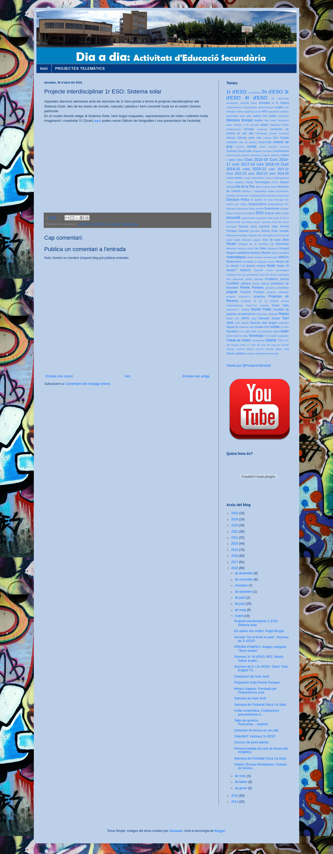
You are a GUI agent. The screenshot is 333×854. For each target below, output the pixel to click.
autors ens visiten (265, 115)
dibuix (259, 186)
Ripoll (229, 318)
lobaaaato (176, 831)
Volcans (250, 353)
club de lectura (248, 142)
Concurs (284, 146)
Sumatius (232, 331)
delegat (230, 186)
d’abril (239, 616)
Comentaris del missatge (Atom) (88, 384)
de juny (240, 604)
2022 (235, 531)
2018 (235, 556)
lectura (241, 248)
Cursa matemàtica (254, 177)
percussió (238, 279)
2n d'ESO (272, 91)
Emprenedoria (257, 204)
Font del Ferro (280, 222)
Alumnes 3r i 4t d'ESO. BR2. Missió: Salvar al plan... (259, 658)
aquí (97, 121)
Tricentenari (258, 340)
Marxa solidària (280, 252)
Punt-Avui (251, 305)
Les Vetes (260, 248)
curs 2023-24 (257, 173)
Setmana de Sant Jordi (250, 698)
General (243, 230)
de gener (241, 788)
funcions (264, 226)
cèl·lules (249, 129)
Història (252, 235)
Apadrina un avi (252, 111)
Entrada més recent (59, 376)
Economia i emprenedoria (250, 195)
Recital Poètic (261, 309)
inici (260, 235)
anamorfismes (266, 107)
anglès (279, 107)
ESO (260, 213)
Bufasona (283, 120)
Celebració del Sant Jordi (251, 676)
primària (270, 287)
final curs (240, 222)
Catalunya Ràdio (279, 124)
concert (272, 146)
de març (241, 776)
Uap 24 (275, 344)
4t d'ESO (256, 97)
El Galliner (257, 199)
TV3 (280, 340)
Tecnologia (255, 335)
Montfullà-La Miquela (254, 261)
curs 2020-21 (254, 169)
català (264, 124)
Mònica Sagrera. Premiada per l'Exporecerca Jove (255, 690)
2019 (235, 550)
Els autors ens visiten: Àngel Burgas (259, 631)
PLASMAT (232, 283)
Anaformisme (233, 107)
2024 (235, 519)
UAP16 (230, 349)
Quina (275, 305)
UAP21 (250, 349)
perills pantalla (254, 279)
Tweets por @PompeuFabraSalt (248, 365)
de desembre (244, 573)
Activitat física (248, 102)
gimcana (255, 231)
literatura (273, 248)
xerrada (274, 353)
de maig (241, 610)
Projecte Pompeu (252, 292)
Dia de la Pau (245, 186)
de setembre (244, 592)
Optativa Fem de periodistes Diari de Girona (251, 274)
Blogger (219, 831)
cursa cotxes (234, 177)
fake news (273, 217)
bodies (259, 120)
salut (254, 318)
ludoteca (255, 252)
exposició (261, 217)
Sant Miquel (241, 322)
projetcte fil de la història (259, 300)
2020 (235, 543)
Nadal (271, 265)
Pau (228, 279)
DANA (274, 182)
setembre (283, 322)
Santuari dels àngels (263, 322)
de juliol (240, 598)
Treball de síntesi (238, 340)
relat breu (262, 314)
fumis (253, 226)
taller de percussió (261, 331)
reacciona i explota (237, 309)
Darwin (284, 182)
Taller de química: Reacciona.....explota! (251, 722)
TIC (266, 335)
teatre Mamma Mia (237, 335)
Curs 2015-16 (99, 224)
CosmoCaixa (281, 150)
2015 (235, 796)
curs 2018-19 (268, 164)
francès (243, 226)
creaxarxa (255, 155)
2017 (235, 562)
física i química (262, 222)
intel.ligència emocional (276, 235)
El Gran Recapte (274, 199)
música (261, 265)
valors (278, 349)
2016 (235, 568)
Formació (231, 226)
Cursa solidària (235, 182)
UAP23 (269, 349)
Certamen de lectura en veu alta (256, 730)
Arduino (284, 111)
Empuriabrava (276, 204)
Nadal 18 (283, 265)
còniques (257, 151)
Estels (285, 213)
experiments (248, 217)
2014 (235, 802)
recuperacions (246, 313)
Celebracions (233, 129)
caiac (229, 124)
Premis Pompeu (252, 287)
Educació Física (237, 199)
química (264, 305)
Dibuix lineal (270, 186)
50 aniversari (280, 98)
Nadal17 (231, 270)
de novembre (244, 579)
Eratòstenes (272, 208)
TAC (241, 331)
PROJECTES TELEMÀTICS (80, 68)
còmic (262, 146)
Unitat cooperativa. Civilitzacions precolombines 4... (256, 712)
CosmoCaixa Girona (237, 155)
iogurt (229, 239)
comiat (251, 146)
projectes (259, 296)
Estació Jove (273, 213)
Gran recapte (280, 230)
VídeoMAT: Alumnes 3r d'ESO (255, 736)
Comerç (239, 146)
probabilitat (283, 287)
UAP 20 (265, 344)
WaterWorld (262, 353)
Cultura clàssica (270, 155)
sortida (274, 327)
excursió (233, 217)
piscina (284, 279)
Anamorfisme (249, 107)
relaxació (273, 314)
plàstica (246, 283)
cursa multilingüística (277, 177)
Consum (267, 151)
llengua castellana (237, 252)
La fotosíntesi (280, 243)
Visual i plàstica (236, 353)
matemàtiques (236, 257)
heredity (243, 235)
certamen (262, 129)
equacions (242, 208)
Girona (265, 230)
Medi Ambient (254, 257)
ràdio (286, 305)
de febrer (241, 782)
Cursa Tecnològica (258, 182)
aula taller (246, 115)
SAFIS (245, 318)
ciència (230, 137)
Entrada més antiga (195, 376)
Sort (266, 326)
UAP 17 (244, 344)
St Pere (284, 327)
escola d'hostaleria (244, 213)
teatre (285, 331)
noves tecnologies (277, 270)
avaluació (283, 115)
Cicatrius (284, 133)
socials (259, 326)
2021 (235, 537)
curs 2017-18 (243, 164)
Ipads (237, 239)
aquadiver (273, 111)
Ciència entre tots (249, 137)
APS (265, 111)
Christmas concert (266, 133)
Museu (271, 261)
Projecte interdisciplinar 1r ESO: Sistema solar (256, 623)
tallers (276, 331)
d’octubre (242, 585)
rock (236, 318)
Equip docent (256, 208)
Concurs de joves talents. (251, 742)
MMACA (283, 257)
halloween (232, 235)
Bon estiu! (271, 120)
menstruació (270, 257)
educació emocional (277, 195)
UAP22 (260, 349)
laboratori (231, 248)
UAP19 (240, 349)
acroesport (232, 102)
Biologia (247, 120)
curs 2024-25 (279, 173)
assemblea (232, 115)
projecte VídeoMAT (238, 296)
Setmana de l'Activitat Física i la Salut (260, 704)
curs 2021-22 (279, 169)
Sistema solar (129, 224)
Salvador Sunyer (269, 318)
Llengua (284, 248)
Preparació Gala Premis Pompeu (257, 682)
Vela (286, 349)
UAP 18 (255, 344)
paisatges (283, 274)
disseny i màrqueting (254, 191)
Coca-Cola (264, 142)
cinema (267, 137)
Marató (266, 252)
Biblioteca (233, 120)
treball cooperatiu (279, 335)
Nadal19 (245, 270)
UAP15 (285, 344)
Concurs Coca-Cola (238, 150)
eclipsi (271, 191)
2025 (235, 513)
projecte (114, 224)
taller (247, 331)
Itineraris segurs (251, 239)
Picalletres (271, 279)
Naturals (258, 270)
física (250, 222)
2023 (235, 525)
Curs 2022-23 (236, 173)
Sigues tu (232, 326)
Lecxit (249, 248)
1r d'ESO (83, 224)
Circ (275, 137)
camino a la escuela (246, 124)
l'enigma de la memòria (253, 244)
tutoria (271, 340)
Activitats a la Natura (274, 102)
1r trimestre (254, 92)
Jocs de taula (271, 239)
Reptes (284, 314)
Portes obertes (260, 283)
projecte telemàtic (278, 292)
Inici (44, 68)
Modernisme (234, 261)
